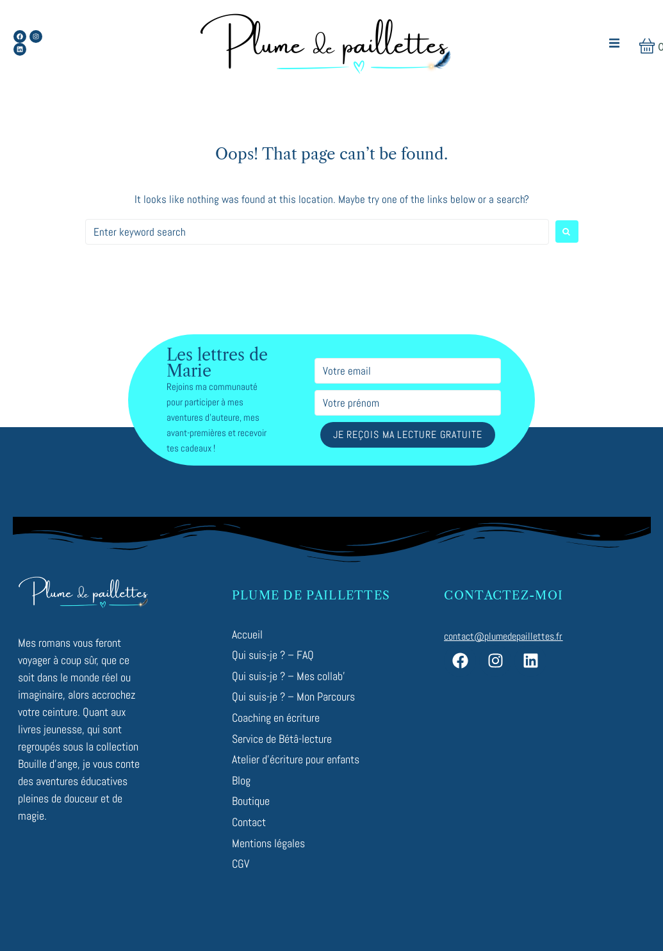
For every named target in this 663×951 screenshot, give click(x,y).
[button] (614, 43)
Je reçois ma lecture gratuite (407, 434)
